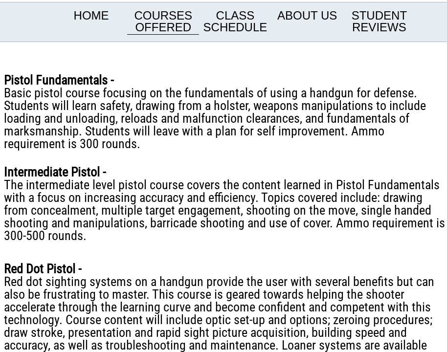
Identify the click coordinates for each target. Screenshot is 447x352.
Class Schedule (235, 21)
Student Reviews (379, 21)
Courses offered (163, 21)
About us (307, 15)
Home (91, 15)
